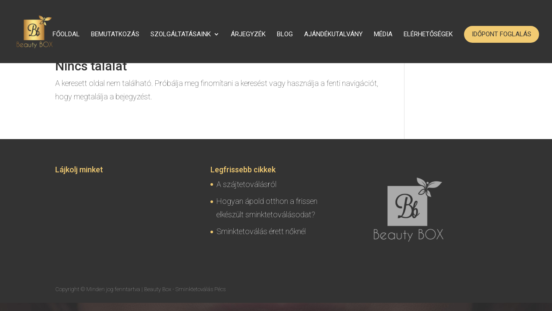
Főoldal (66, 34)
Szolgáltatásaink (181, 34)
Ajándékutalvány (333, 34)
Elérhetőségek (428, 34)
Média (383, 34)
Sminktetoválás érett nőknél (261, 231)
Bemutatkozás (115, 34)
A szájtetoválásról (246, 184)
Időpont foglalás (501, 34)
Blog (285, 34)
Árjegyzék (248, 34)
